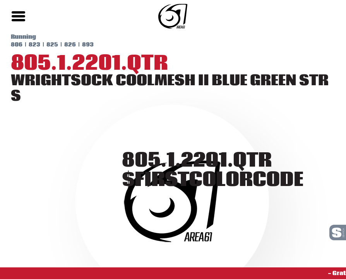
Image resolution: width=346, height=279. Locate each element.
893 (77, 44)
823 (23, 44)
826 (59, 44)
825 (41, 44)
